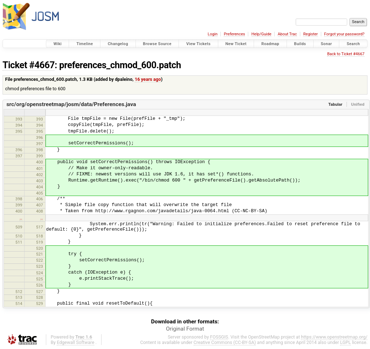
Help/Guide (261, 34)
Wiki (57, 44)
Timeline (84, 44)
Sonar (326, 44)
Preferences (234, 34)
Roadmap (270, 44)
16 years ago (148, 79)
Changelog (118, 44)
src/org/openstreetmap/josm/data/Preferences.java (71, 104)
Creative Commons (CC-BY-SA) (225, 342)
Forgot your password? (344, 34)
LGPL (345, 342)
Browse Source (157, 44)
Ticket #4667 (29, 65)
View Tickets (198, 44)
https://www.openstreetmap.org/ (334, 337)
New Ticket (236, 44)
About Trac (287, 34)
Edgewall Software (75, 342)
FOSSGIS (219, 337)
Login (213, 34)
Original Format (185, 329)
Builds (300, 44)
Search (353, 44)
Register (310, 34)
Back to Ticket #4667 (345, 54)
